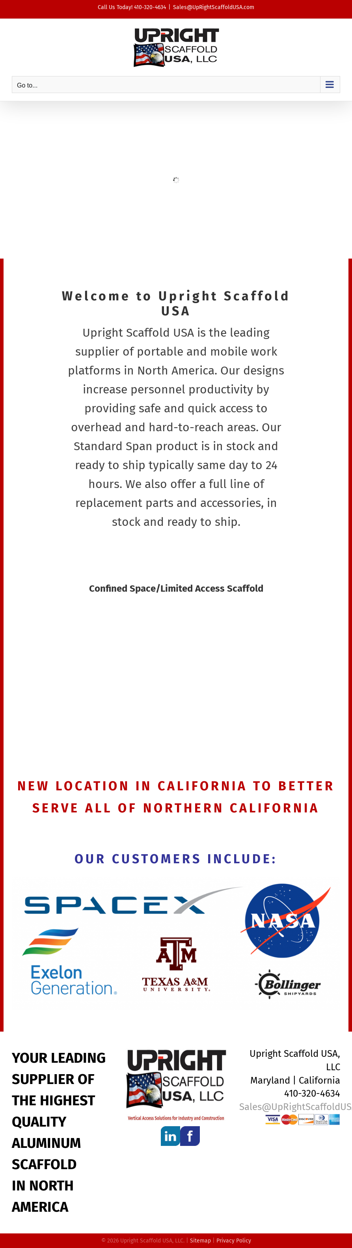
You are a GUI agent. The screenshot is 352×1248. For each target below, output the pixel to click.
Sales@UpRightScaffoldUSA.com (213, 7)
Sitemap (200, 1240)
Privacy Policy (233, 1240)
